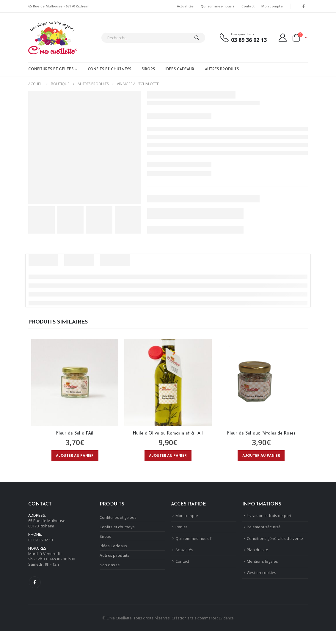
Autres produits (222, 69)
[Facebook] (303, 6)
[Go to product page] (74, 382)
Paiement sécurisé (264, 526)
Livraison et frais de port (269, 515)
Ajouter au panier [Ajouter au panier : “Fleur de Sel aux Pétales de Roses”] (261, 455)
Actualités (185, 6)
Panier (181, 526)
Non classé (110, 564)
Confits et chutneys (109, 69)
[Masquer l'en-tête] (52, 37)
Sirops (148, 69)
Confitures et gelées (50, 69)
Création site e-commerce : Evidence (203, 618)
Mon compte (272, 6)
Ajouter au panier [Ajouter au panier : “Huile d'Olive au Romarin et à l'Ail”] (168, 455)
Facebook (35, 582)
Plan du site (257, 549)
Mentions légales (262, 561)
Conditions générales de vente (275, 538)
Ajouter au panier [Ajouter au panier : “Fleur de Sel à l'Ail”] (75, 455)
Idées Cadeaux (179, 69)
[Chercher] (197, 38)
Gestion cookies (261, 572)
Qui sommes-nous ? (218, 6)
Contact (248, 6)
